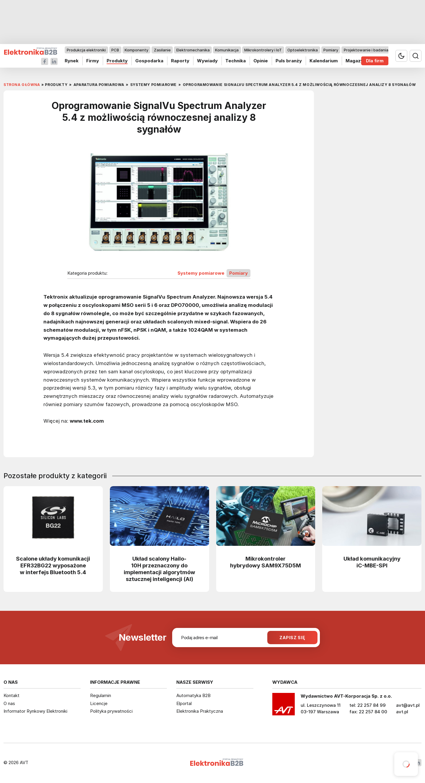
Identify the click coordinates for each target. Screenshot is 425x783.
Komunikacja (227, 50)
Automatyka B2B (193, 695)
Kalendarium (324, 61)
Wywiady (207, 61)
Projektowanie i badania (366, 50)
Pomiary (330, 50)
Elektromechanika (193, 50)
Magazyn (356, 61)
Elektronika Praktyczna (199, 711)
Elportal (184, 703)
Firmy (92, 61)
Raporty (180, 61)
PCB (115, 50)
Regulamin (100, 695)
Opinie (260, 61)
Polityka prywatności (111, 711)
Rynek (72, 61)
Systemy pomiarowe (201, 273)
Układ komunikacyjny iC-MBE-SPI (371, 562)
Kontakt (11, 695)
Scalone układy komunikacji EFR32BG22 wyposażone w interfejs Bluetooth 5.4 (53, 565)
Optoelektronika (302, 50)
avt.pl (402, 711)
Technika (235, 61)
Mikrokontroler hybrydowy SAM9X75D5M (265, 562)
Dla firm (375, 61)
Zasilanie (162, 50)
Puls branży (289, 61)
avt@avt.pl (408, 705)
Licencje (99, 703)
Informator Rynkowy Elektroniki (35, 711)
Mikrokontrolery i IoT (263, 50)
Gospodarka (149, 61)
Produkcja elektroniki (86, 50)
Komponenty (136, 50)
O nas (9, 703)
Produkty (117, 61)
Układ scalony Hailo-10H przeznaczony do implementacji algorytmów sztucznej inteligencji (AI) (159, 568)
